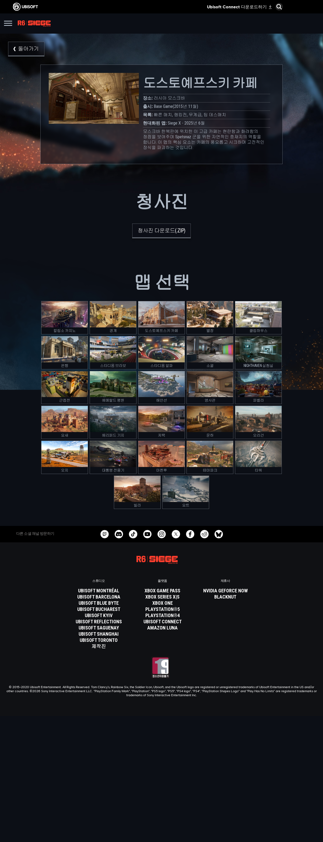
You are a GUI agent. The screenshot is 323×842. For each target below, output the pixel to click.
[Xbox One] (162, 603)
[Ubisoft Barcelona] (99, 597)
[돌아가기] (26, 49)
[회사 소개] (161, 777)
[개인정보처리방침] (161, 810)
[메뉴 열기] (8, 24)
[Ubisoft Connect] (161, 770)
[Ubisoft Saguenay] (99, 628)
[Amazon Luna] (162, 628)
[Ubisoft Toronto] (99, 640)
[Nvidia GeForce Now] (225, 590)
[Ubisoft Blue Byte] (99, 603)
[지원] (161, 791)
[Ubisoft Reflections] (99, 621)
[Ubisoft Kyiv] (99, 615)
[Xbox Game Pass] (162, 590)
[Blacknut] (225, 597)
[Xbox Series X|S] (162, 597)
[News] (161, 784)
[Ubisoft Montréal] (99, 590)
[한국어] (161, 719)
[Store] (161, 764)
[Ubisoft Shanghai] (99, 634)
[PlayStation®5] (162, 609)
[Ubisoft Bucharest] (99, 609)
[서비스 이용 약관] (161, 818)
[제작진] (99, 646)
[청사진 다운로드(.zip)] (161, 231)
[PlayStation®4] (162, 615)
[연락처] (161, 803)
